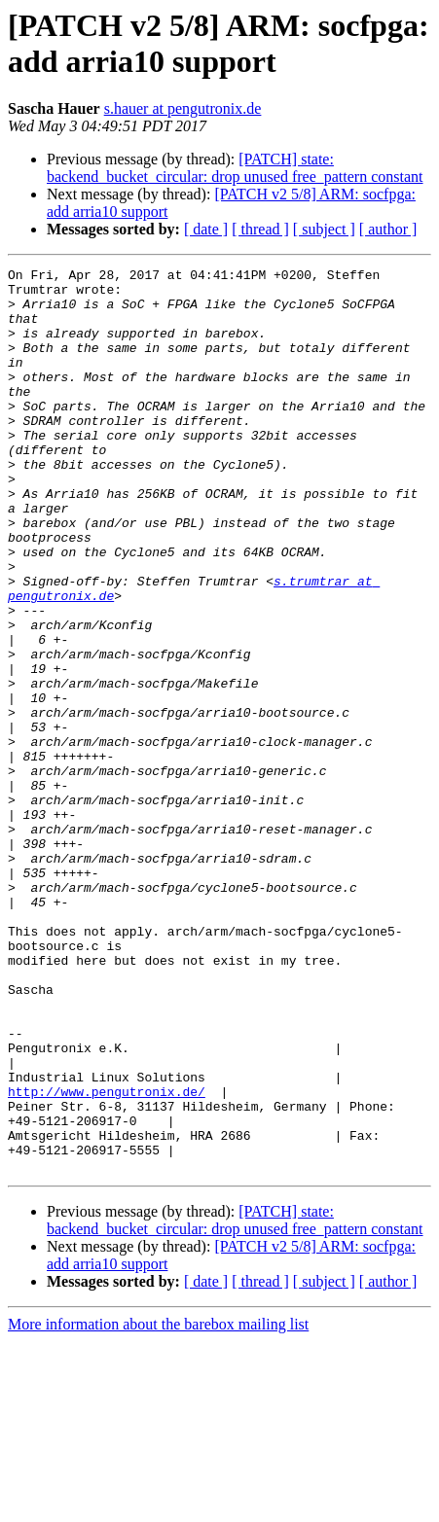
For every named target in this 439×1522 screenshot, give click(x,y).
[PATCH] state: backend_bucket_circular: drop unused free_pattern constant (235, 168)
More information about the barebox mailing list (158, 1505)
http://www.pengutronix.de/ (106, 1257)
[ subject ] (324, 229)
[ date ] (206, 229)
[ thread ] (260, 229)
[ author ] (388, 229)
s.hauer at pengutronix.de (183, 108)
